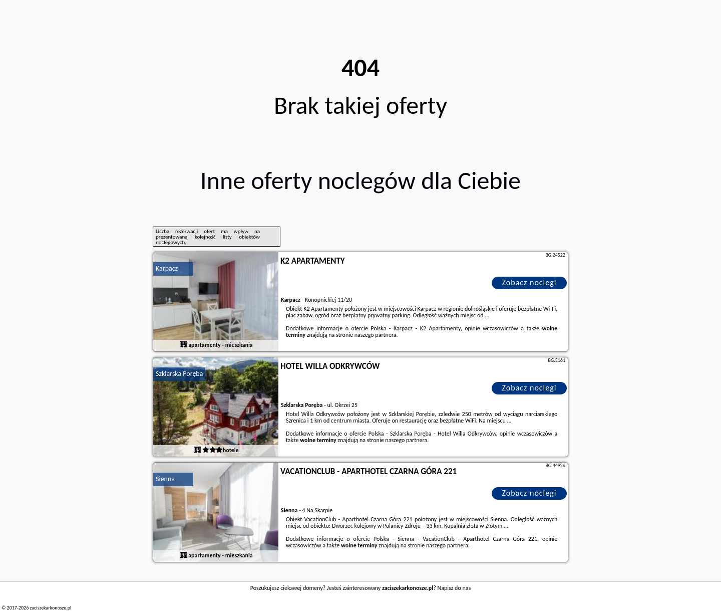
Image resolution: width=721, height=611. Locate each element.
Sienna (165, 479)
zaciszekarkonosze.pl (50, 607)
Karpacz (167, 268)
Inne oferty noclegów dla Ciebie (360, 180)
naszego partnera (375, 334)
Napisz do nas (454, 587)
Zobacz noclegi (529, 282)
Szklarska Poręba (179, 373)
